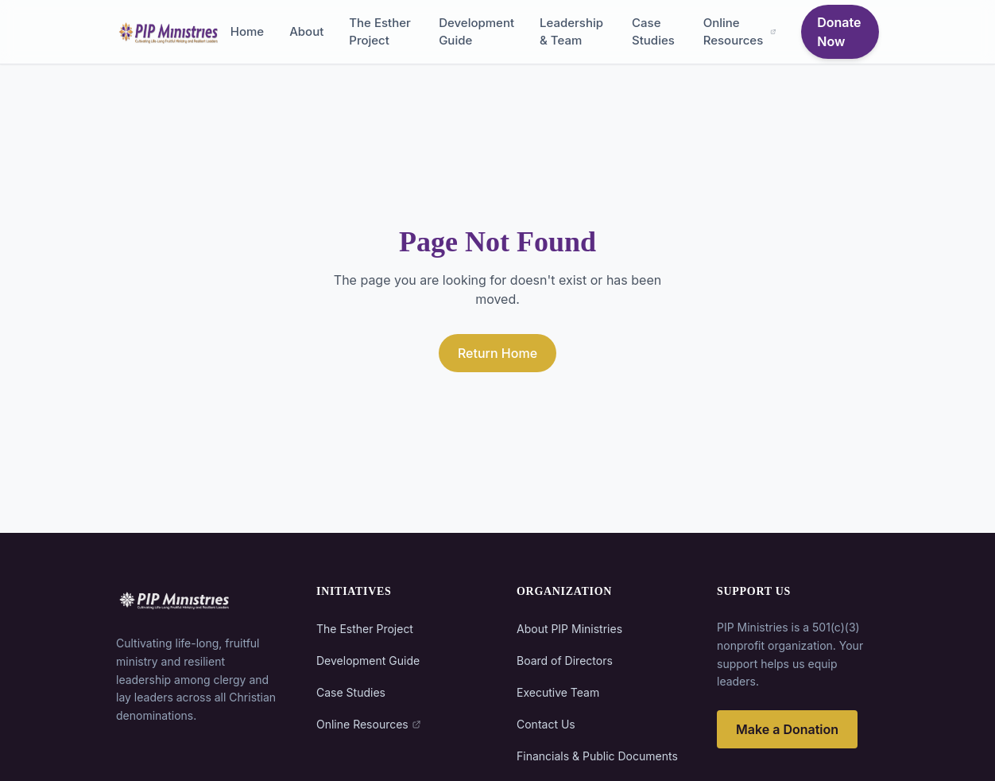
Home (247, 31)
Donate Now (839, 31)
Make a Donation (787, 729)
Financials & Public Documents (597, 756)
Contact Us (546, 724)
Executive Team (558, 692)
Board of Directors (565, 660)
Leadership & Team (571, 32)
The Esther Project (380, 32)
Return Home (497, 353)
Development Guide (476, 32)
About (306, 31)
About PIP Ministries (569, 628)
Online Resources (739, 32)
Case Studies (653, 32)
